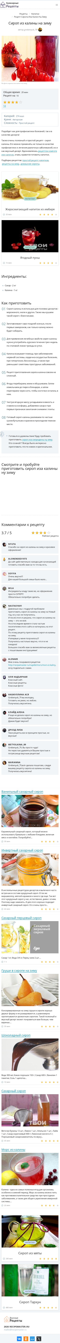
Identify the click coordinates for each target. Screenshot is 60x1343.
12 (4, 105)
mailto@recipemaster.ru (15, 1329)
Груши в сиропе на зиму (19, 970)
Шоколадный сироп (15, 1035)
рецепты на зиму (10, 163)
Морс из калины (13, 1149)
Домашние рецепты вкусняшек (13, 1319)
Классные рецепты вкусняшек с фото (9, 5)
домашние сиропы (30, 163)
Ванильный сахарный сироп (22, 791)
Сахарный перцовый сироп (21, 918)
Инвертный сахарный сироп (22, 850)
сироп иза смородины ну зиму (37, 439)
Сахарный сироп (13, 1091)
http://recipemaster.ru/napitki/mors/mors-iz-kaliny (31, 665)
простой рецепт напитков (35, 160)
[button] (57, 5)
